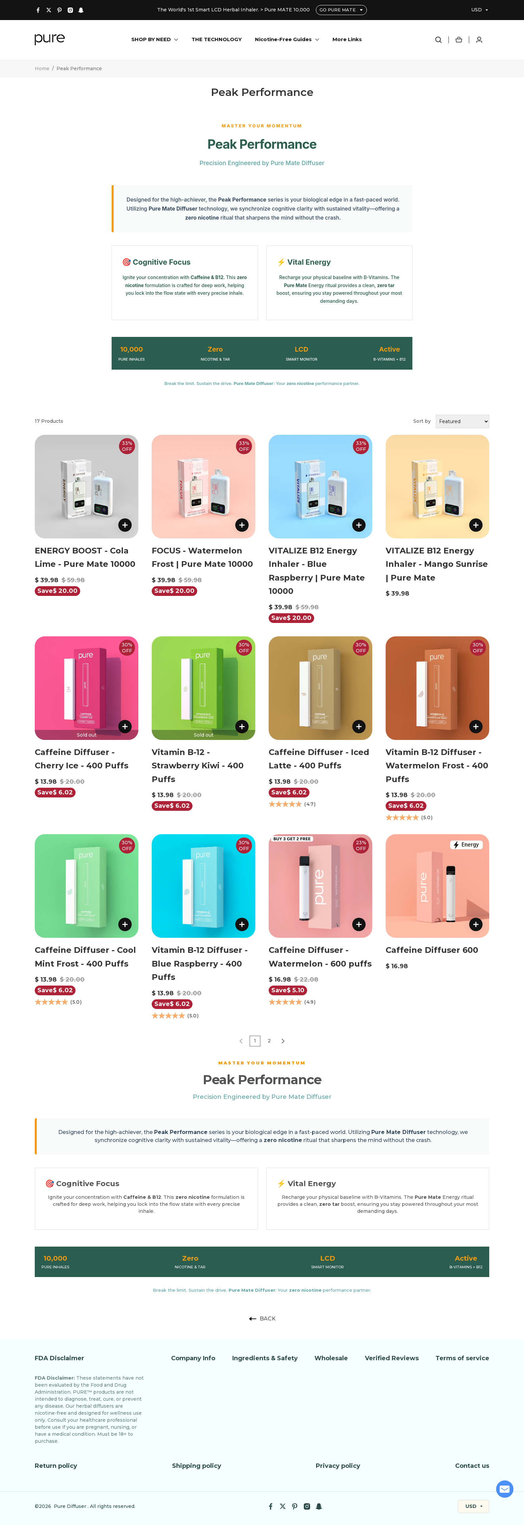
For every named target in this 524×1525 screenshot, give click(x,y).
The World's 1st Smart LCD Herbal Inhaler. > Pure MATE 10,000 (234, 10)
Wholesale (331, 1358)
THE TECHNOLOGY (216, 39)
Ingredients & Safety (265, 1358)
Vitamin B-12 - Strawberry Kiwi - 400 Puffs (198, 765)
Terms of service (462, 1358)
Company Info (193, 1358)
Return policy (56, 1466)
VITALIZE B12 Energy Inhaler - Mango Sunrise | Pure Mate (437, 564)
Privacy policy (338, 1466)
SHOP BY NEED (151, 39)
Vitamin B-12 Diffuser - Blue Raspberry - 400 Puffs (200, 963)
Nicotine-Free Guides (283, 39)
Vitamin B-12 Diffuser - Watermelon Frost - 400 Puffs (437, 765)
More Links (347, 39)
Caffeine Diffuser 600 (432, 950)
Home (42, 69)
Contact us (472, 1466)
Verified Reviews (392, 1358)
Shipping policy (196, 1466)
